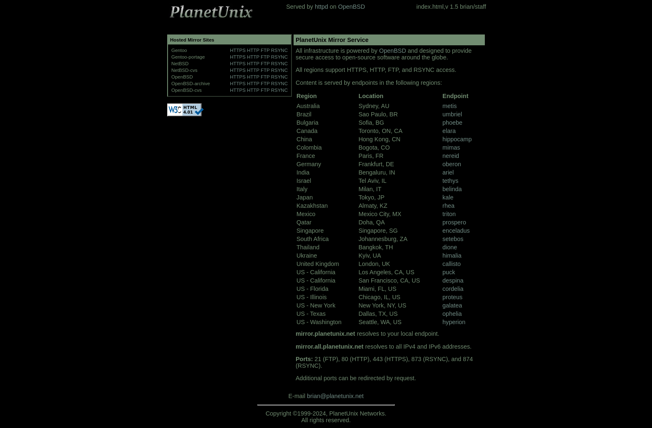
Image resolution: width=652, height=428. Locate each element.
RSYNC (279, 50)
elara (449, 131)
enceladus (456, 230)
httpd (321, 6)
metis (449, 106)
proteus (452, 297)
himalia (452, 255)
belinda (452, 189)
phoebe (452, 122)
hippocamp (457, 139)
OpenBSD (351, 6)
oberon (451, 164)
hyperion (453, 322)
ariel (448, 172)
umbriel (452, 114)
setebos (452, 239)
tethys (450, 180)
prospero (454, 222)
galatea (452, 305)
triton (449, 214)
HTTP (253, 50)
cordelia (452, 288)
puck (448, 272)
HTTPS (238, 50)
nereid (450, 156)
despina (452, 280)
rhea (448, 205)
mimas (451, 147)
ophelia (452, 313)
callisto (451, 264)
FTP (265, 50)
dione (449, 247)
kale (447, 197)
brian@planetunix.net (335, 396)
